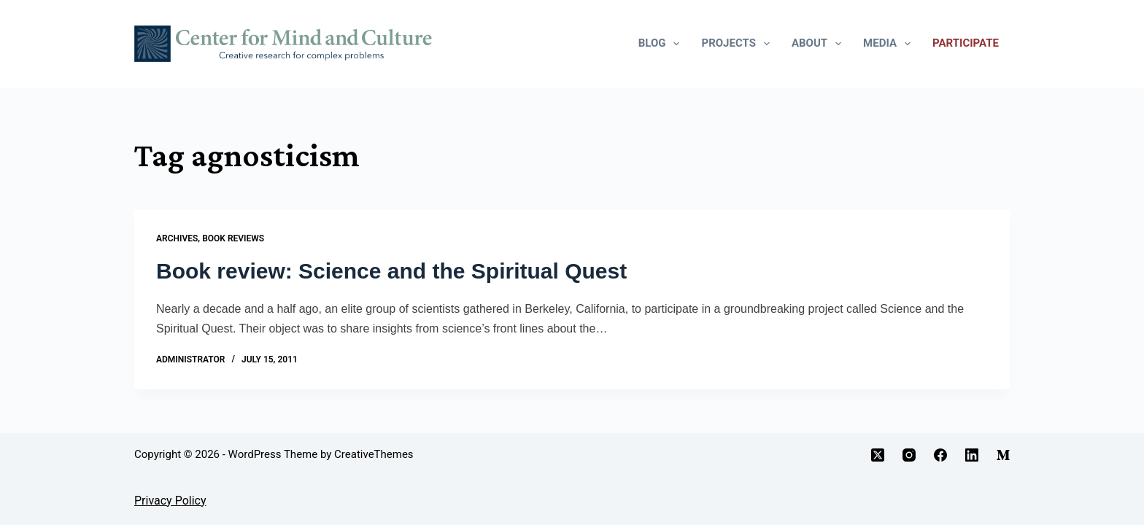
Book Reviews (233, 238)
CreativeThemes (374, 454)
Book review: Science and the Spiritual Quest (391, 271)
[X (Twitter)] (877, 455)
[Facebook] (940, 455)
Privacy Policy (170, 501)
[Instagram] (909, 455)
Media (889, 43)
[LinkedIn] (971, 455)
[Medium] (1003, 455)
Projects (738, 43)
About (819, 43)
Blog (662, 43)
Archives (177, 238)
